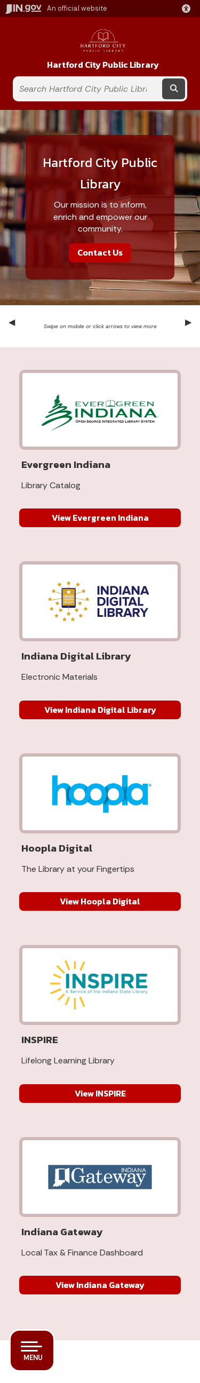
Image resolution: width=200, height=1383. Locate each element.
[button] (188, 8)
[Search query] (87, 88)
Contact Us (100, 252)
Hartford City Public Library (103, 65)
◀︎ (16, 322)
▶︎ (192, 322)
